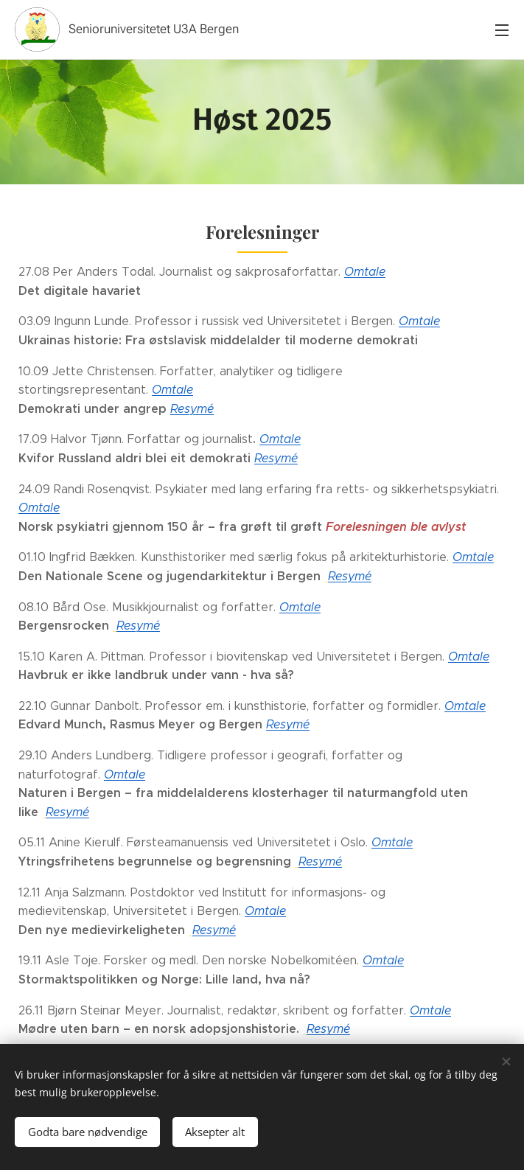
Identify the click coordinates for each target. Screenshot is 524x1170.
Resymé (192, 409)
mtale (470, 706)
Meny (502, 30)
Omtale (364, 272)
